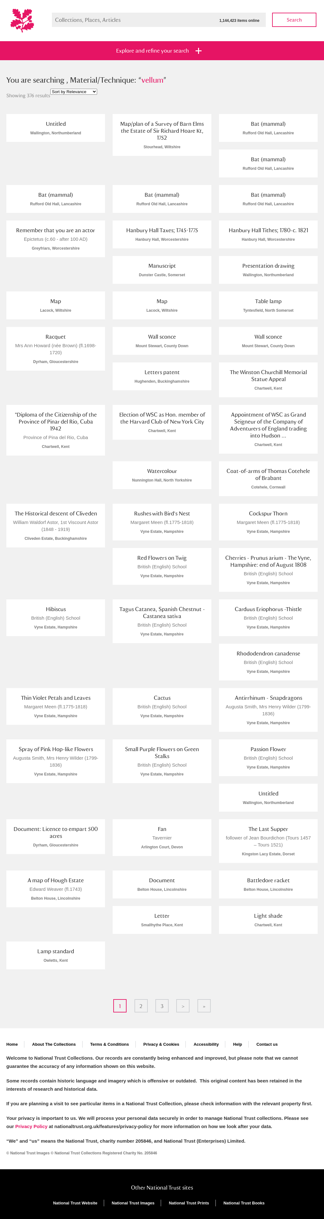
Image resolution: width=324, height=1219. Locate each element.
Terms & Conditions (109, 1044)
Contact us (266, 1044)
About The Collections (54, 1044)
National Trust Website (75, 1203)
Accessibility (206, 1044)
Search (294, 20)
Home (12, 1044)
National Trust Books (244, 1203)
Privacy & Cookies (161, 1044)
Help (237, 1044)
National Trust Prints (189, 1203)
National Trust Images (133, 1203)
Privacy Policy (31, 1126)
